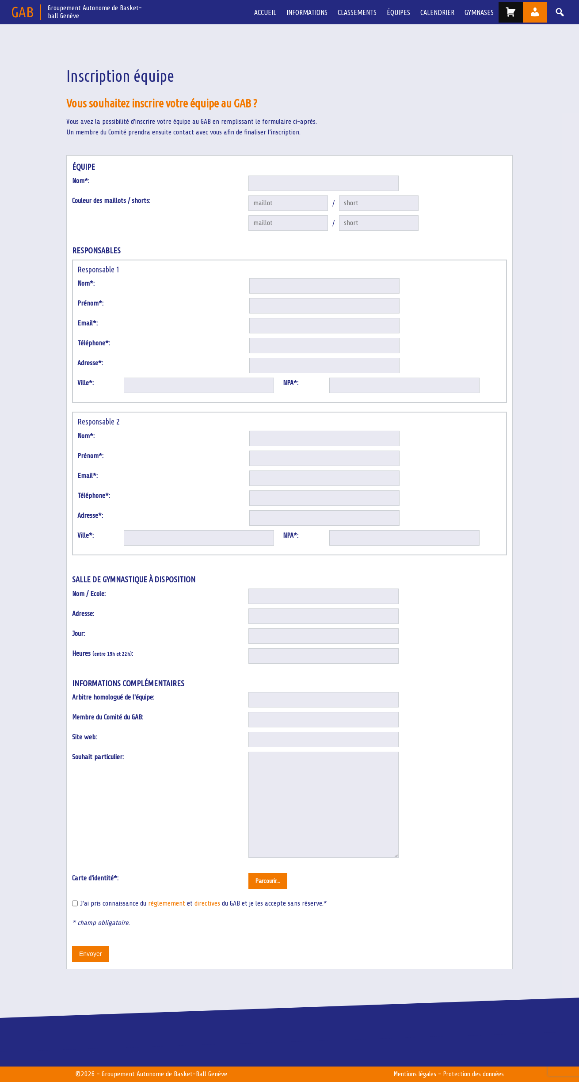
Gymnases (479, 12)
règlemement (166, 904)
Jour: (78, 634)
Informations (312, 12)
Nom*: (80, 181)
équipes (401, 12)
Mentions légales (411, 1074)
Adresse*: (90, 363)
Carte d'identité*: (95, 879)
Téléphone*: (93, 344)
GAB (22, 12)
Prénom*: (90, 304)
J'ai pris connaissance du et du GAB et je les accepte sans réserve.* (203, 904)
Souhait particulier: (98, 757)
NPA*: (290, 383)
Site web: (84, 738)
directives (207, 904)
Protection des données (472, 1074)
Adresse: (83, 614)
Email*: (87, 324)
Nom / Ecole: (89, 594)
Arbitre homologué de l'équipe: (113, 698)
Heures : (102, 654)
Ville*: (85, 383)
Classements (361, 12)
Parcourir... (267, 881)
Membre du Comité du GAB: (107, 718)
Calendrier (439, 12)
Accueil (272, 12)
